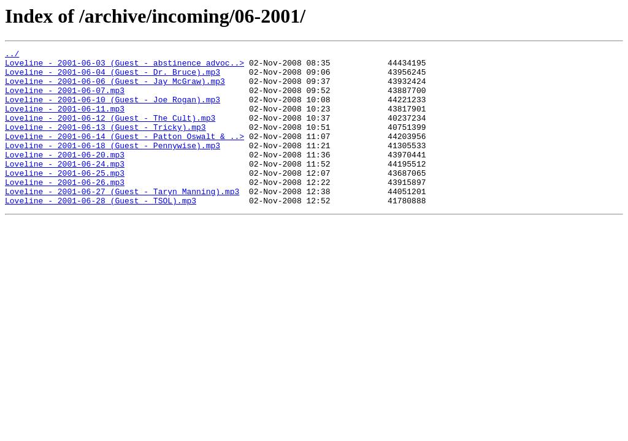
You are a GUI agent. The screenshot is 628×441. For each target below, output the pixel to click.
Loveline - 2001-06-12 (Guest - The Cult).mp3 (110, 132)
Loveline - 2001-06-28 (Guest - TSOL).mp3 (100, 231)
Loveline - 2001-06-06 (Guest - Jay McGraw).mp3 (115, 88)
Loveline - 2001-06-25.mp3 (64, 198)
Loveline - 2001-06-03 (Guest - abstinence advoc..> (124, 66)
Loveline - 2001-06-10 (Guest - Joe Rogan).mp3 (112, 110)
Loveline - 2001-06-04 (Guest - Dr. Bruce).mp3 (112, 77)
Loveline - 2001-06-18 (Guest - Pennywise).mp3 (112, 165)
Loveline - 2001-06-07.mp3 (64, 99)
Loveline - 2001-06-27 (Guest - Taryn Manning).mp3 (122, 220)
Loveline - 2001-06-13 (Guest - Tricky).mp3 (105, 143)
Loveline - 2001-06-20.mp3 (64, 176)
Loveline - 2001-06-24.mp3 (64, 187)
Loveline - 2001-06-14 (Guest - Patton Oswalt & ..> (124, 154)
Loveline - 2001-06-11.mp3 (64, 121)
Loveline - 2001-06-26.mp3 (64, 209)
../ (12, 55)
